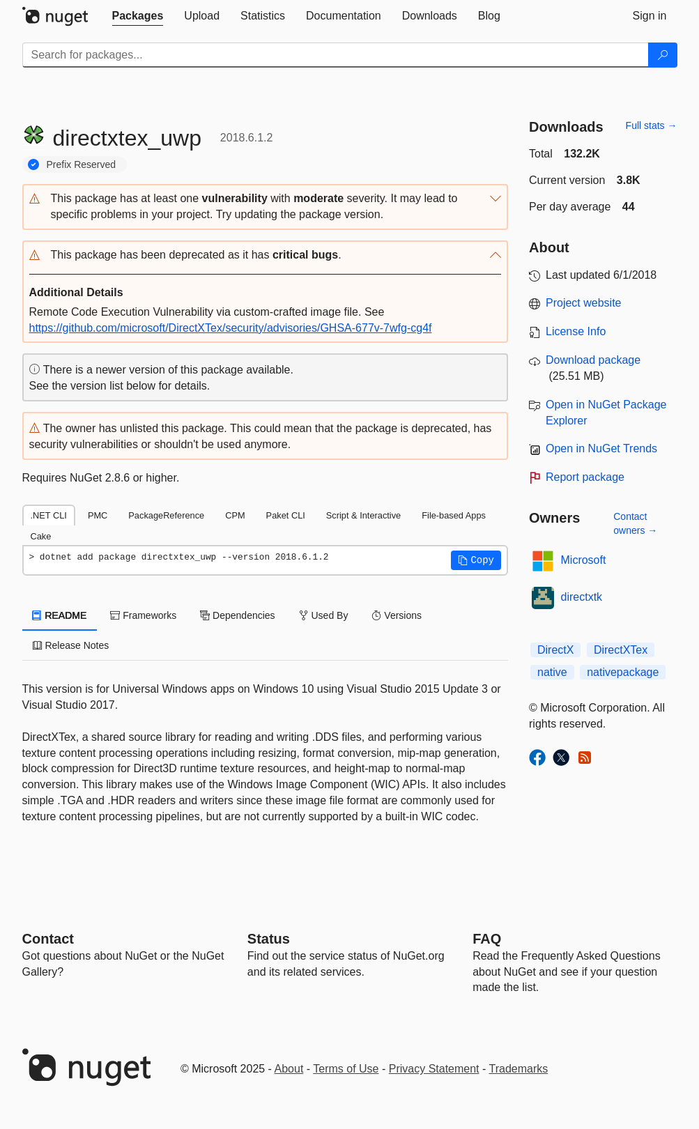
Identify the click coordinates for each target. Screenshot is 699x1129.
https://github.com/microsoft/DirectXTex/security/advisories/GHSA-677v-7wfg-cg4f (230, 328)
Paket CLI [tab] (285, 515)
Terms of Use (345, 1069)
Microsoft (583, 560)
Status (268, 938)
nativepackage (623, 672)
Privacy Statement (434, 1069)
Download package (593, 360)
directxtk (582, 597)
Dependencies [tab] (237, 615)
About (289, 1069)
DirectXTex (620, 650)
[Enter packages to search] (335, 55)
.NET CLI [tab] (49, 515)
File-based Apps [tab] (454, 515)
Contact (48, 938)
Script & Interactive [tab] (363, 515)
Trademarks (518, 1069)
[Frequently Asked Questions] (487, 938)
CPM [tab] (235, 515)
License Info (576, 331)
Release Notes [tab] (71, 645)
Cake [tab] (41, 536)
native (552, 672)
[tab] (138, 16)
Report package (585, 477)
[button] (265, 207)
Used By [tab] (323, 615)
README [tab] (60, 615)
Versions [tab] (396, 615)
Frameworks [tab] (143, 615)
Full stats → (651, 125)
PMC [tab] (97, 515)
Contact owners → (635, 523)
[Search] (662, 55)
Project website (584, 303)
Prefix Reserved (81, 164)
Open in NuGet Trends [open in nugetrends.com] (601, 448)
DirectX (555, 650)
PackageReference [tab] (166, 515)
